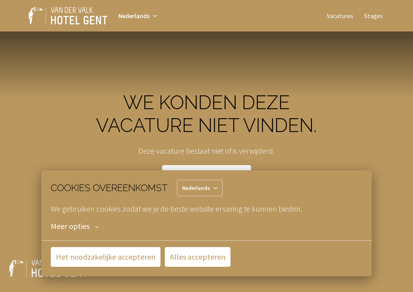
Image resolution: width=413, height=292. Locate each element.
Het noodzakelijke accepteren (105, 257)
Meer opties (75, 226)
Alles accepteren (197, 257)
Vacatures (340, 16)
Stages (373, 16)
